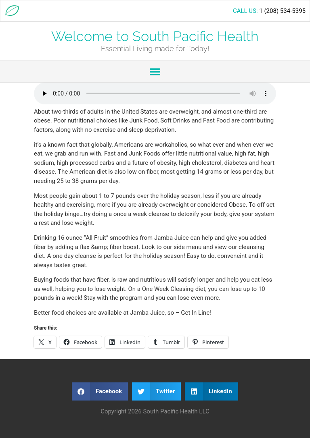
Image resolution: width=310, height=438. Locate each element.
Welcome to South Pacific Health (155, 36)
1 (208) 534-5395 (282, 11)
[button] (155, 71)
